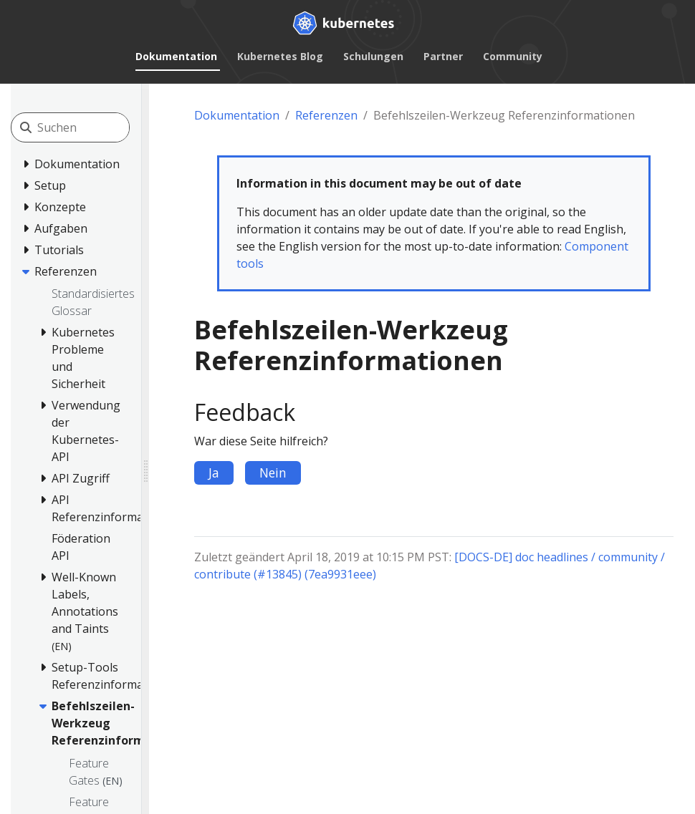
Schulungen (373, 56)
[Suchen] (101, 127)
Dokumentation (176, 56)
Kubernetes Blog (280, 56)
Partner (443, 56)
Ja (213, 472)
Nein (273, 472)
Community (512, 56)
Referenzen (326, 115)
